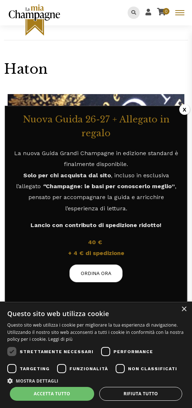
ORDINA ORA (96, 273)
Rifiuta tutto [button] (141, 394)
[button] (96, 380)
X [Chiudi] (184, 109)
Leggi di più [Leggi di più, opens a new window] (60, 339)
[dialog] (96, 355)
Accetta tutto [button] (52, 394)
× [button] (184, 309)
